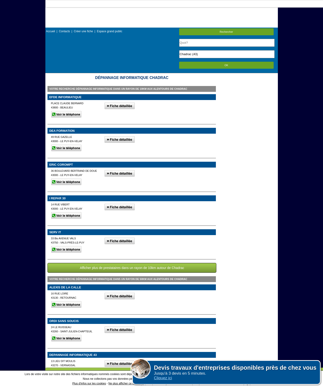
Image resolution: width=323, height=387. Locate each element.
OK (226, 65)
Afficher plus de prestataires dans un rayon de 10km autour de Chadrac (132, 268)
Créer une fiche (83, 31)
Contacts (64, 31)
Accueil (50, 31)
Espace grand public (109, 31)
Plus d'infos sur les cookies (89, 383)
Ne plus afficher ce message (126, 383)
